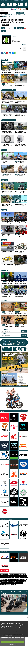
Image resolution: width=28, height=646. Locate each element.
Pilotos (8, 584)
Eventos (3, 300)
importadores (19, 14)
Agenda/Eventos (13, 574)
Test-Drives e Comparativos (8, 90)
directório (5, 16)
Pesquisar (24, 331)
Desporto (4, 210)
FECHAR (12, 642)
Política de (12, 644)
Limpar (3, 28)
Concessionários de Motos (7, 577)
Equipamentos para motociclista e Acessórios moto (14, 576)
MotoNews (4, 59)
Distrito (3, 31)
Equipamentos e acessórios (8, 120)
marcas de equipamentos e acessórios (8, 14)
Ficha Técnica (9, 623)
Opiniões (4, 150)
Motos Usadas (4, 574)
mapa (9, 16)
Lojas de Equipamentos (21, 579)
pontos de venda (20, 12)
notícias (24, 14)
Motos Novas (21, 574)
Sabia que (4, 240)
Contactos (3, 623)
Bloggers (3, 584)
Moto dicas (4, 270)
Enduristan (20, 28)
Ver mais (24, 44)
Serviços (13, 584)
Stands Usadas (19, 577)
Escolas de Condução (10, 583)
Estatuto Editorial (16, 623)
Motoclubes (20, 583)
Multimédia (4, 180)
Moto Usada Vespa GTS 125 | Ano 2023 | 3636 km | (14, 601)
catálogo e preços (12, 12)
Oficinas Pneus (10, 579)
